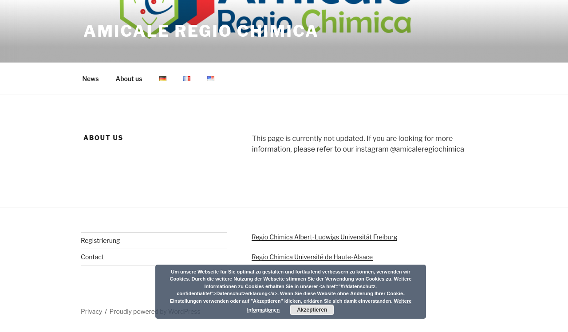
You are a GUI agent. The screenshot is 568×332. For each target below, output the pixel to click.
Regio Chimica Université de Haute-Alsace (312, 257)
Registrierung (100, 240)
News (91, 78)
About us (129, 78)
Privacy (91, 311)
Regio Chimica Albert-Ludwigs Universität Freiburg (325, 237)
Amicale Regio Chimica (201, 31)
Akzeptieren (312, 310)
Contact (92, 257)
